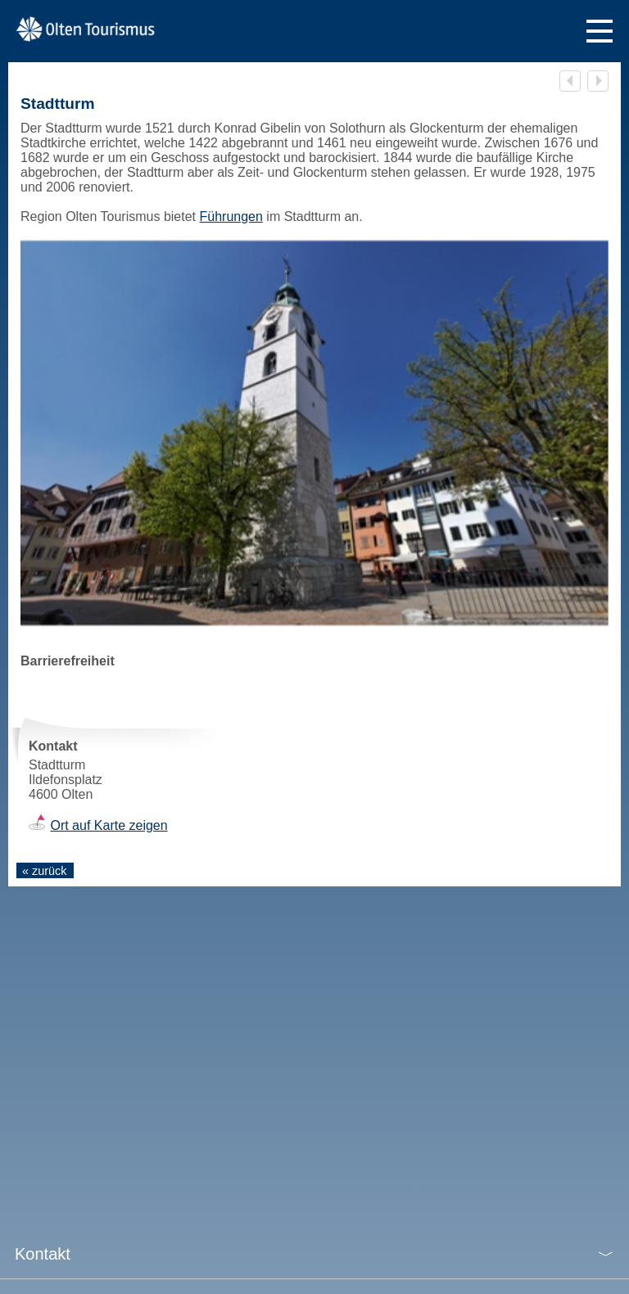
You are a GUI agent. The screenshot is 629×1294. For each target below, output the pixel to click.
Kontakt (42, 1254)
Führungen (230, 216)
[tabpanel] (314, 433)
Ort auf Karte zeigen (108, 825)
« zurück (44, 870)
